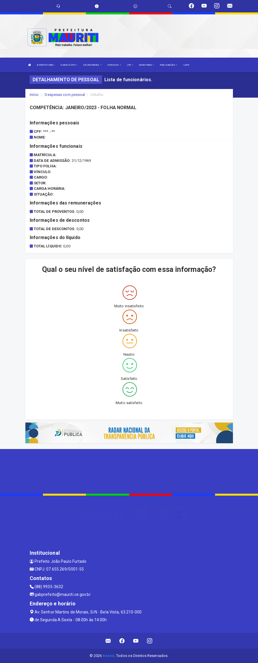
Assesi (108, 655)
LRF (130, 65)
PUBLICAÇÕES (168, 65)
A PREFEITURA (46, 65)
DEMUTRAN (146, 65)
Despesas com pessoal (65, 94)
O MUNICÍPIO (69, 65)
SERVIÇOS (114, 65)
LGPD (186, 65)
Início (34, 94)
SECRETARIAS (92, 65)
